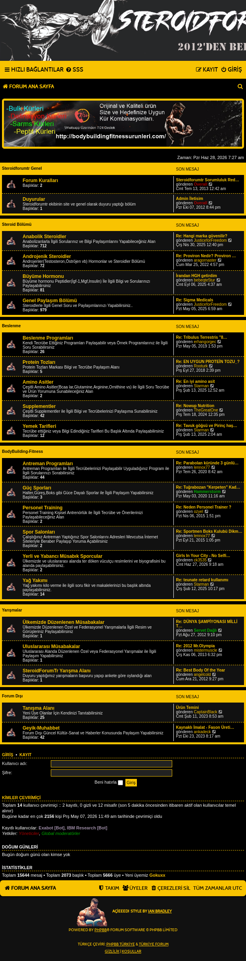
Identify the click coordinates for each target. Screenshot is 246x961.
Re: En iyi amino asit (195, 381)
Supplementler (39, 406)
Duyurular (34, 199)
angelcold (202, 674)
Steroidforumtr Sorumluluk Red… (207, 180)
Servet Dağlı (205, 630)
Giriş (7, 754)
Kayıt (25, 754)
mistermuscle (205, 650)
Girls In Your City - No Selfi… (203, 555)
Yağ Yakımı (35, 580)
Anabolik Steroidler (44, 236)
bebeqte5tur (204, 280)
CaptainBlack (205, 712)
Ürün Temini (187, 707)
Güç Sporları (37, 488)
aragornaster (205, 260)
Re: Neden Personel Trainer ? (203, 507)
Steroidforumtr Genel (22, 168)
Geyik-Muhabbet (41, 728)
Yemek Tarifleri (39, 426)
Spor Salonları (39, 532)
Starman (201, 386)
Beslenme (11, 326)
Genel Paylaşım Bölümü (50, 300)
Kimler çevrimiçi (21, 797)
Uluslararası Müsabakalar (51, 646)
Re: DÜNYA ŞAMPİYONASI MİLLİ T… (206, 623)
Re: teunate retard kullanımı (202, 580)
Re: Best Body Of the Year (200, 670)
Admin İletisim (189, 198)
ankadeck (202, 732)
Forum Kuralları (40, 180)
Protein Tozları (39, 362)
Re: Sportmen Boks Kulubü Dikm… (209, 531)
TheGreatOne (206, 410)
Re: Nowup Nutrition (195, 406)
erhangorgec (205, 342)
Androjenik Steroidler (47, 256)
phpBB (100, 930)
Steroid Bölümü (16, 224)
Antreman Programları (48, 463)
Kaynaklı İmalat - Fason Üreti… (205, 727)
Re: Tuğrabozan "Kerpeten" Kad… (208, 487)
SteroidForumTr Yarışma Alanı (56, 671)
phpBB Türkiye (120, 944)
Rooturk (201, 366)
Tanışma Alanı (38, 708)
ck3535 (200, 560)
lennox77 (202, 467)
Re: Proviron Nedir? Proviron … (206, 256)
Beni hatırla (108, 782)
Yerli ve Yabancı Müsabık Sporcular (62, 556)
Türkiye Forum (154, 944)
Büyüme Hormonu (43, 276)
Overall (201, 184)
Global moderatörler (61, 833)
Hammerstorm (207, 491)
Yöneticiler (29, 833)
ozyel (198, 511)
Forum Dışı (12, 696)
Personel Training (43, 508)
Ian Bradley (160, 911)
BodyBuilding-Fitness (22, 451)
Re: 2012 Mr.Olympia (195, 646)
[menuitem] (74, 70)
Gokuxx (157, 875)
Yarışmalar (12, 610)
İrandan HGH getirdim (196, 276)
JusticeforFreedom (210, 240)
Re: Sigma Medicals (194, 300)
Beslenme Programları (48, 338)
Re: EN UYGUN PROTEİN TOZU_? (207, 361)
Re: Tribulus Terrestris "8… (201, 337)
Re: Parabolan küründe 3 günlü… (207, 463)
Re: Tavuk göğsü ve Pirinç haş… (206, 425)
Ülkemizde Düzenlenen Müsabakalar (63, 622)
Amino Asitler (38, 382)
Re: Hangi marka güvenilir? (201, 236)
